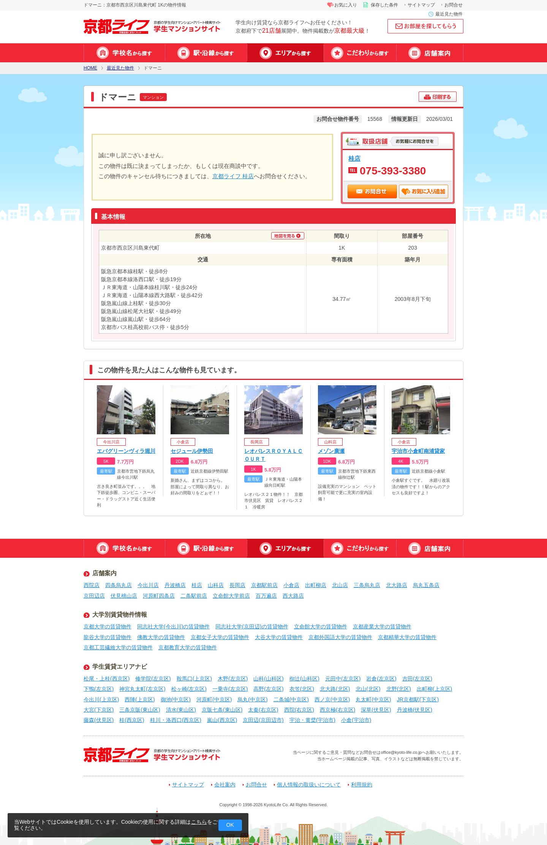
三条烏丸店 (367, 585)
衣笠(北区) (301, 689)
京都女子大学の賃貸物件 (220, 637)
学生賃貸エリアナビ (119, 666)
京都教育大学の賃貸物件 (187, 647)
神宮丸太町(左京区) (142, 689)
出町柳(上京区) (434, 689)
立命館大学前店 (231, 596)
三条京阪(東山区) (139, 710)
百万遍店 (266, 596)
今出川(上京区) (101, 699)
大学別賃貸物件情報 (119, 614)
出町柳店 (315, 585)
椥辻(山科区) (304, 679)
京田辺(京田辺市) (263, 720)
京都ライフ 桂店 (233, 176)
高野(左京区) (268, 689)
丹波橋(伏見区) (414, 710)
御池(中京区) (176, 699)
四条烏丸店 (118, 585)
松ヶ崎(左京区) (189, 689)
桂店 (354, 158)
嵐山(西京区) (222, 720)
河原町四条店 (159, 596)
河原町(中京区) (214, 699)
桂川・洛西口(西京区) (175, 720)
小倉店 (291, 585)
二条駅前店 (193, 596)
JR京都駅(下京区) (418, 699)
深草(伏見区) (376, 710)
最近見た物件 (449, 14)
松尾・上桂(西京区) (107, 679)
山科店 (216, 585)
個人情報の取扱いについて (309, 785)
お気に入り (345, 5)
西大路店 (293, 596)
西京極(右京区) (337, 710)
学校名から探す (124, 52)
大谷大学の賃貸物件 (279, 637)
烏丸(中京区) (252, 699)
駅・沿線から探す (206, 52)
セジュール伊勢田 (192, 451)
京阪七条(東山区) (222, 710)
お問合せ (453, 5)
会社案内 (225, 785)
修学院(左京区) (153, 679)
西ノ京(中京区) (332, 699)
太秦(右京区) (263, 710)
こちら (199, 822)
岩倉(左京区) (381, 679)
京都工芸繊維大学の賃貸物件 (118, 647)
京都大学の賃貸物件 (107, 626)
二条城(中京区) (291, 699)
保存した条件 (384, 5)
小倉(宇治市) (356, 720)
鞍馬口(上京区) (194, 679)
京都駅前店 (264, 585)
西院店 (92, 585)
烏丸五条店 (426, 585)
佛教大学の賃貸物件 (161, 637)
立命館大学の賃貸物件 (320, 626)
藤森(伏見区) (99, 720)
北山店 (340, 585)
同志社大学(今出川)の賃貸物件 (173, 626)
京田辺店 (94, 596)
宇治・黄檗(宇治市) (312, 720)
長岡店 (237, 585)
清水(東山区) (181, 710)
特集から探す (360, 52)
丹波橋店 (175, 585)
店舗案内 (429, 52)
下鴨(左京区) (99, 689)
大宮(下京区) (99, 710)
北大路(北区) (335, 689)
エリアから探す (285, 52)
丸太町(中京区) (373, 699)
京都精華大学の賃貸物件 (407, 637)
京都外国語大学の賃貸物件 (340, 637)
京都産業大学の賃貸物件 (382, 626)
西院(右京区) (299, 710)
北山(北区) (368, 689)
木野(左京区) (233, 679)
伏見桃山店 (124, 596)
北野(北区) (398, 689)
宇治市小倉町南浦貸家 (418, 451)
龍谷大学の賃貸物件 (107, 637)
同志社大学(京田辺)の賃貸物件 (251, 626)
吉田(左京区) (417, 679)
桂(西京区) (131, 720)
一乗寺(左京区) (230, 689)
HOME (90, 68)
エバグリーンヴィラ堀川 (126, 451)
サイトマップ (421, 5)
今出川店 (148, 585)
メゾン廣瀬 (331, 451)
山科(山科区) (268, 679)
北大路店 (396, 585)
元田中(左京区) (342, 679)
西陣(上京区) (140, 699)
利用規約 (361, 785)
